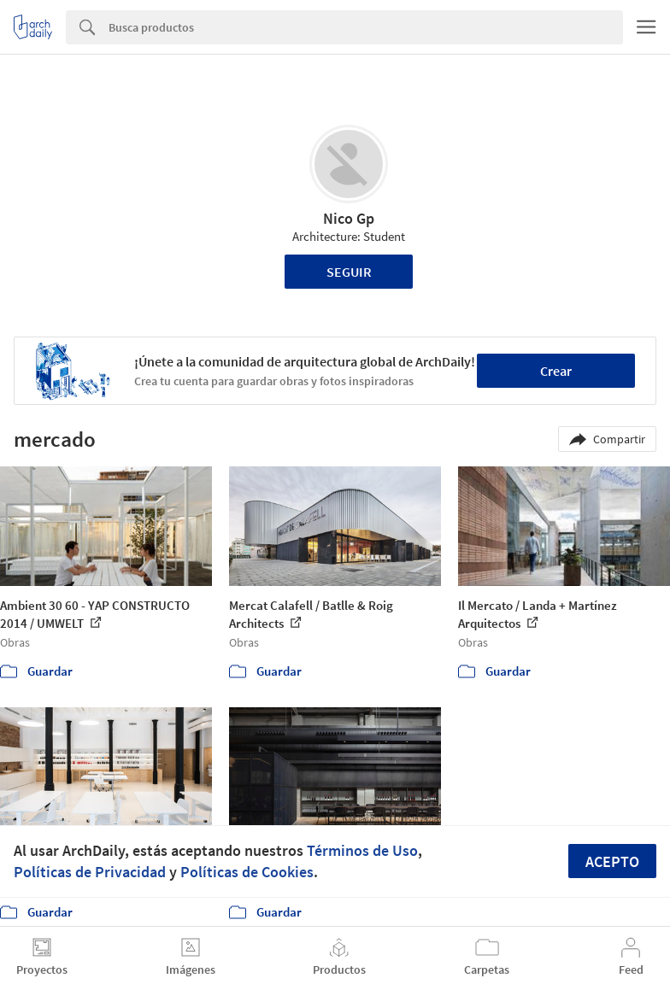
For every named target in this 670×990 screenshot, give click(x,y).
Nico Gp (348, 218)
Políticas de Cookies (247, 872)
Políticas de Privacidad (90, 872)
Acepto (612, 861)
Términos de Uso (362, 850)
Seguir (349, 271)
